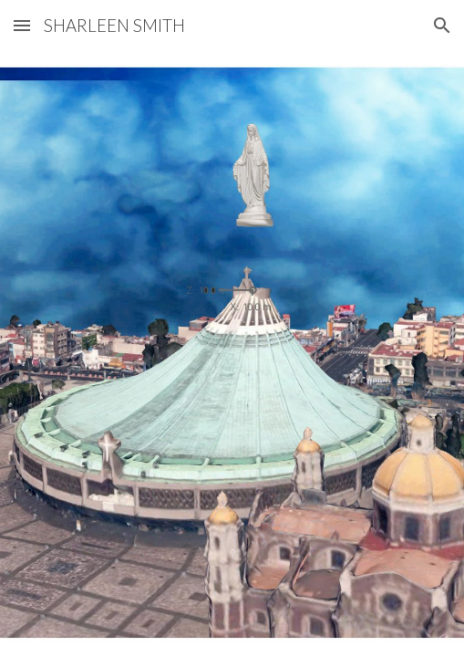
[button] (22, 25)
